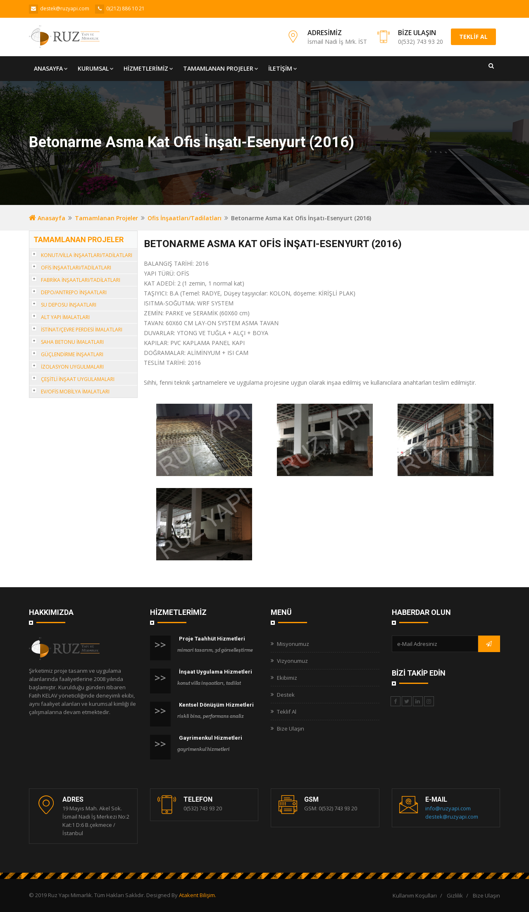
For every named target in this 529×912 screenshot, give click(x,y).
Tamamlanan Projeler (106, 218)
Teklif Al (286, 711)
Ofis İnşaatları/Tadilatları (185, 218)
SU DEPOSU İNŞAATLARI (68, 304)
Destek (286, 694)
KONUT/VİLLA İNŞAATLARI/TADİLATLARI (86, 255)
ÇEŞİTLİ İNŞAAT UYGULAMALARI (77, 379)
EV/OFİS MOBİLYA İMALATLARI (75, 391)
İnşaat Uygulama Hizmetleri (215, 672)
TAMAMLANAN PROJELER (220, 68)
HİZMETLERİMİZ (148, 68)
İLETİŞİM (282, 68)
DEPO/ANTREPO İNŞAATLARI (74, 292)
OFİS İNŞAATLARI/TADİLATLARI (76, 267)
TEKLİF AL (473, 36)
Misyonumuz (293, 644)
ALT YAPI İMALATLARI (65, 317)
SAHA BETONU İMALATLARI (72, 341)
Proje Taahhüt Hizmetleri (212, 639)
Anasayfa (47, 218)
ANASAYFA (51, 68)
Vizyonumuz (292, 660)
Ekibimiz (287, 677)
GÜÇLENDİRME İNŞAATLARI (72, 354)
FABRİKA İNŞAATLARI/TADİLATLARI (80, 279)
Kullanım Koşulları (415, 895)
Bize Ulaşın (290, 728)
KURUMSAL (96, 68)
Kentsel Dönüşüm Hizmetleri (216, 705)
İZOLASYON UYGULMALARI (72, 366)
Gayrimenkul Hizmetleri (210, 738)
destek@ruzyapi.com (451, 816)
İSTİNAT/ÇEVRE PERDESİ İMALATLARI (81, 329)
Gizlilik (455, 895)
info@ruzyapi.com (448, 808)
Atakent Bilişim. (197, 895)
